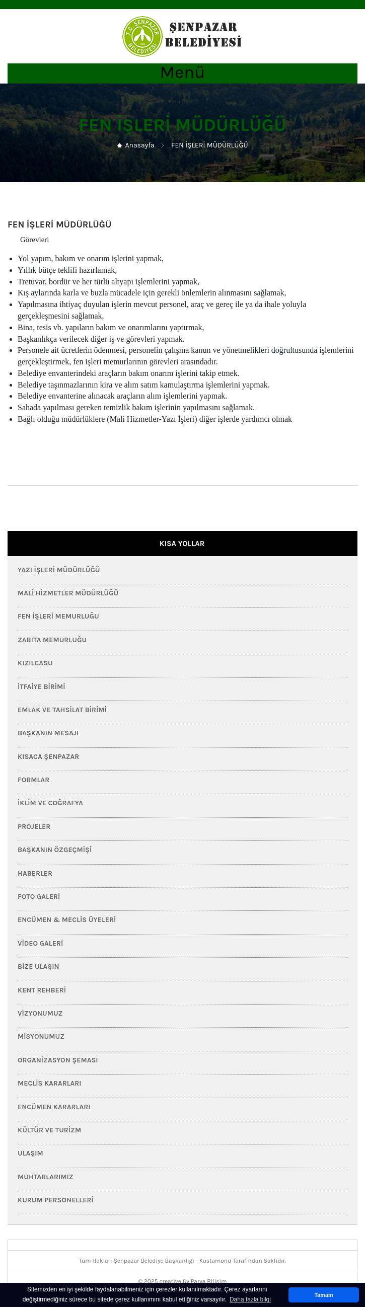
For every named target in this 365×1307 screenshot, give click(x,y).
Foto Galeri (39, 896)
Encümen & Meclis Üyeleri (67, 919)
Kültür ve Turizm (49, 1130)
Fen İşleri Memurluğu (58, 616)
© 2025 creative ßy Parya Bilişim (182, 1281)
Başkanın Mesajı (48, 733)
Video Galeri (40, 943)
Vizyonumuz (40, 1013)
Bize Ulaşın (38, 966)
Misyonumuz (41, 1036)
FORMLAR (33, 780)
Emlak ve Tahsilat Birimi (62, 710)
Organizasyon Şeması (58, 1060)
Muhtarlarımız (46, 1177)
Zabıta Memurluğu (52, 640)
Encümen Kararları (54, 1107)
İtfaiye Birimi (41, 686)
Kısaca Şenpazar (48, 756)
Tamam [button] (323, 1295)
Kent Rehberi (42, 990)
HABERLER (35, 873)
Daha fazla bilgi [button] (250, 1299)
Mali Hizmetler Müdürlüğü (68, 593)
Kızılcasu (35, 663)
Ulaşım (30, 1153)
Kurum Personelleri (56, 1200)
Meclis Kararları (50, 1083)
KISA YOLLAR (182, 543)
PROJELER (34, 826)
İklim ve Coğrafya (50, 803)
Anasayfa (139, 145)
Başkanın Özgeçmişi (55, 849)
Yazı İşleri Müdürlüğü (59, 570)
